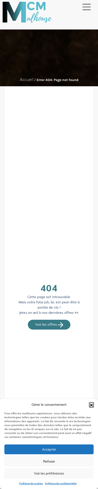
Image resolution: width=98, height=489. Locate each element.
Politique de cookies (31, 483)
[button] (91, 405)
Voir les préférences (49, 473)
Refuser (49, 461)
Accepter (49, 449)
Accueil (26, 79)
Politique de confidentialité (61, 483)
